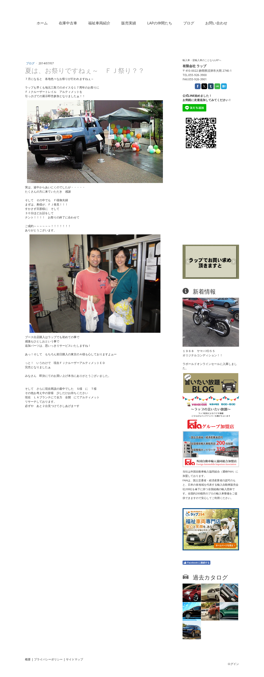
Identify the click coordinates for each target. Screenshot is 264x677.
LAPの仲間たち (159, 22)
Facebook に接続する (196, 562)
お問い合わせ (216, 22)
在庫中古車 (68, 22)
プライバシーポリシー (48, 659)
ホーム (42, 22)
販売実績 (128, 22)
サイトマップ (74, 659)
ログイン (233, 664)
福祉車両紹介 (99, 22)
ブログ (188, 22)
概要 (28, 659)
